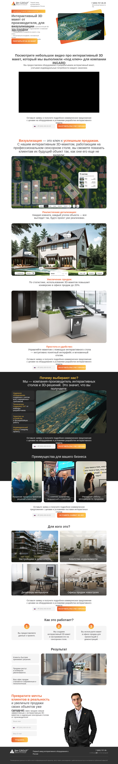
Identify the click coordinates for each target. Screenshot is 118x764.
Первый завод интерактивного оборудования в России (37, 4)
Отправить (19, 740)
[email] (24, 733)
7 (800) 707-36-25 (98, 3)
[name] (24, 721)
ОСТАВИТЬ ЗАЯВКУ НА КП (71, 515)
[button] (24, 41)
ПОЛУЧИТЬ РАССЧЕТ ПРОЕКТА (72, 126)
